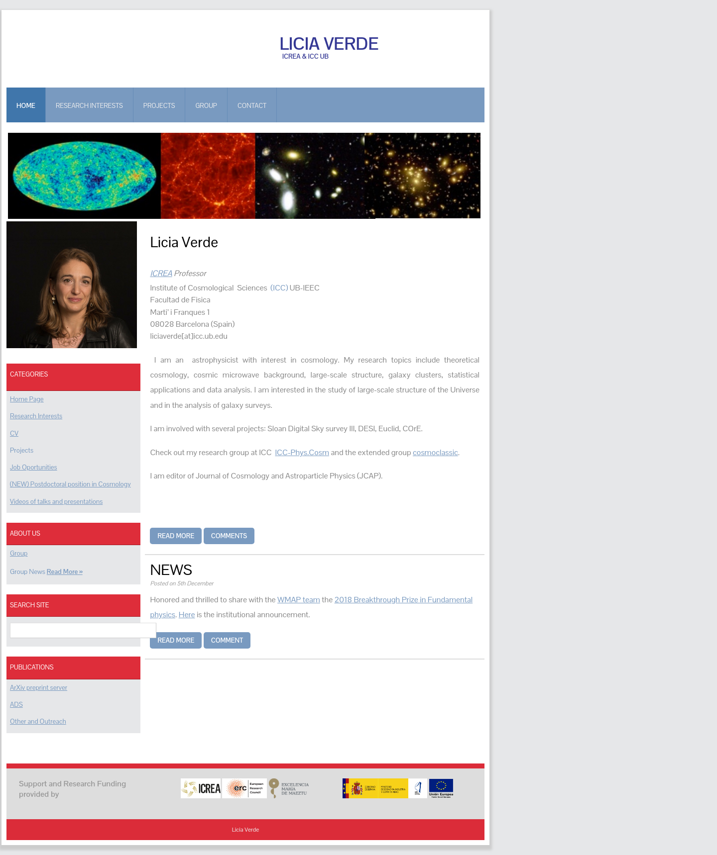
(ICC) (279, 288)
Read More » (65, 572)
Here (187, 614)
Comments (229, 536)
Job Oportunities (33, 467)
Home (25, 105)
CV (14, 433)
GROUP (206, 105)
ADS (16, 704)
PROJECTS (159, 105)
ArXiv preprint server (38, 687)
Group (18, 553)
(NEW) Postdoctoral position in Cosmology (70, 484)
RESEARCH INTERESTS (89, 105)
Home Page (27, 399)
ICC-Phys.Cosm (302, 452)
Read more (175, 536)
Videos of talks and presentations (56, 501)
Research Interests (36, 416)
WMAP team (298, 599)
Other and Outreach (38, 721)
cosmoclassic (435, 452)
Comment (227, 640)
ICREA (161, 273)
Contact (252, 105)
